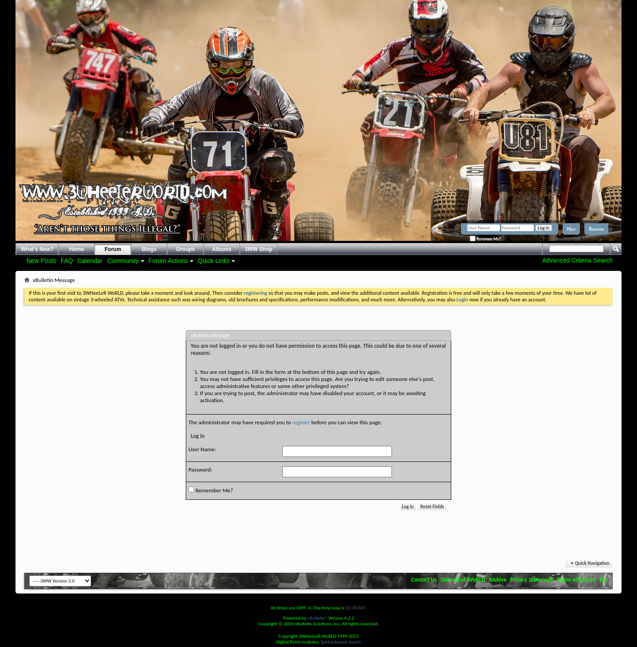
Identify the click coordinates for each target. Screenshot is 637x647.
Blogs (149, 249)
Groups (185, 249)
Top (603, 579)
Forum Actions (168, 260)
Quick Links (214, 260)
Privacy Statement (531, 579)
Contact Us (424, 579)
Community (123, 260)
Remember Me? (485, 239)
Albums (221, 249)
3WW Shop (258, 249)
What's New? (37, 249)
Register (596, 229)
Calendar (90, 260)
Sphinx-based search (341, 642)
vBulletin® (317, 618)
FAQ (67, 260)
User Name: (202, 449)
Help (571, 229)
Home (76, 249)
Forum (113, 249)
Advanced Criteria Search (577, 260)
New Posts (41, 260)
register (301, 422)
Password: (200, 469)
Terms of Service (576, 579)
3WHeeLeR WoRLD (462, 579)
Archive (498, 579)
